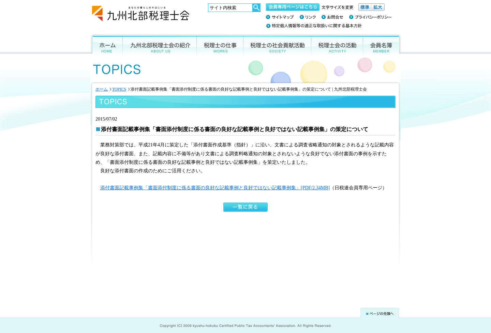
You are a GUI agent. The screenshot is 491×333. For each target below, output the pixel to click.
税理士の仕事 (220, 45)
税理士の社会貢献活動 (277, 45)
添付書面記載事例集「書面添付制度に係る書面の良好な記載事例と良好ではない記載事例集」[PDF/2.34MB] (215, 187)
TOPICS (119, 89)
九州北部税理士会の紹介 (160, 45)
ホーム (106, 45)
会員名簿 (382, 45)
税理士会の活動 (337, 45)
